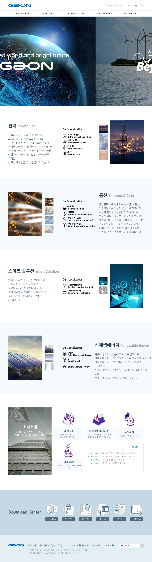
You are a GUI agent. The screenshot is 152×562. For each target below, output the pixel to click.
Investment (49, 13)
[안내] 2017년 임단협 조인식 (113, 463)
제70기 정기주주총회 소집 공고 (114, 460)
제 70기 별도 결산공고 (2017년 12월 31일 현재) (120, 456)
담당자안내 (63, 545)
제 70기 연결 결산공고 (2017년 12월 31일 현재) (120, 453)
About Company (103, 13)
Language (130, 5)
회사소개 (31, 545)
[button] (138, 58)
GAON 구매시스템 (80, 545)
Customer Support (76, 13)
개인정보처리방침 (47, 545)
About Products (22, 13)
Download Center (116, 5)
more (135, 446)
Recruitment (130, 13)
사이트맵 (96, 545)
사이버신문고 (109, 545)
